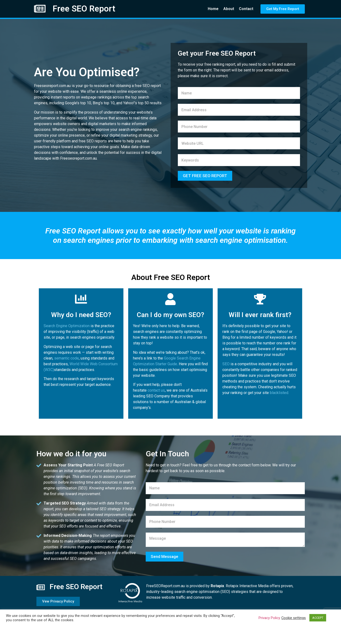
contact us (156, 390)
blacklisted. (279, 392)
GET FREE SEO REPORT (205, 175)
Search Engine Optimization (67, 326)
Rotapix (217, 586)
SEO (226, 364)
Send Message (164, 556)
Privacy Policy (269, 618)
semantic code (66, 358)
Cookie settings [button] (293, 618)
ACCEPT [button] (317, 618)
